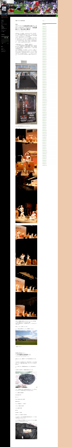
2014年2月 (44, 165)
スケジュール (40, 15)
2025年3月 (44, 38)
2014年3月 (44, 163)
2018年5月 (44, 92)
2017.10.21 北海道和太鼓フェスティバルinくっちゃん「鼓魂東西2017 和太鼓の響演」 (26, 27)
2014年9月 (44, 155)
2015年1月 (44, 148)
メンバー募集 (36, 15)
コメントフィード (3, 50)
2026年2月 (44, 26)
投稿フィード (3, 49)
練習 (1, 25)
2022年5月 (44, 64)
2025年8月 (44, 33)
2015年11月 (44, 132)
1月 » (8, 43)
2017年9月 (44, 102)
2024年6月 (44, 43)
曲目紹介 (27, 15)
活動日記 (16, 24)
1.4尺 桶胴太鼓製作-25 (23, 355)
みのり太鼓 (22, 356)
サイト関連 (2, 31)
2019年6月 (44, 76)
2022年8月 (44, 61)
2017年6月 (44, 107)
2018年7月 (44, 89)
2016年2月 (44, 127)
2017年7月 (44, 105)
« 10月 (2, 43)
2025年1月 (44, 39)
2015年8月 (44, 137)
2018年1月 (44, 97)
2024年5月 (44, 44)
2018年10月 (44, 84)
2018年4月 (44, 94)
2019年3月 (44, 79)
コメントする (27, 356)
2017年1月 (44, 112)
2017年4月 (44, 110)
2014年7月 (44, 158)
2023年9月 (44, 49)
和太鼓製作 (2, 27)
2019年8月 (44, 74)
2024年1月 (44, 46)
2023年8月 (44, 51)
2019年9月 (44, 72)
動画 (32, 15)
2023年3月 (44, 56)
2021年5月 (44, 66)
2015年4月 (44, 143)
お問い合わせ (53, 15)
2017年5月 (44, 109)
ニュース (2, 19)
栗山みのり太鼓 (4, 15)
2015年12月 (44, 130)
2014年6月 (44, 160)
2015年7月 (44, 138)
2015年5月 (44, 142)
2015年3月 (44, 145)
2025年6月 (44, 36)
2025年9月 (44, 31)
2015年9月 (44, 135)
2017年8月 (44, 104)
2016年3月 (44, 125)
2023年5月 (44, 54)
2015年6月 (44, 140)
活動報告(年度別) (45, 15)
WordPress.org (3, 51)
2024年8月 (44, 41)
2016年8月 (44, 117)
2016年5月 (44, 122)
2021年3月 (44, 69)
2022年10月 (44, 59)
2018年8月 (44, 87)
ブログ (30, 15)
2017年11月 (44, 99)
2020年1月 (44, 71)
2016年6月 (44, 120)
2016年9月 (44, 115)
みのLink (50, 15)
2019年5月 (44, 77)
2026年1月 (44, 28)
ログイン (2, 48)
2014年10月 (44, 153)
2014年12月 (44, 150)
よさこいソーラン (3, 30)
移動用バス (2, 26)
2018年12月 (44, 82)
